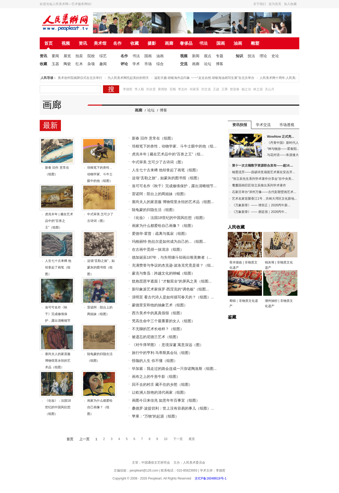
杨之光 (246, 89)
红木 (79, 64)
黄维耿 (162, 89)
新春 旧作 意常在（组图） (153, 138)
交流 (184, 64)
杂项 (91, 64)
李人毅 (139, 89)
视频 (65, 43)
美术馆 (100, 43)
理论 (263, 56)
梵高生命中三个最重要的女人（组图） (163, 321)
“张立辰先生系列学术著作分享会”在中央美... (263, 179)
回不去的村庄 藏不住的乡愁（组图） (162, 384)
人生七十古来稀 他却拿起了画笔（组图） (58, 267)
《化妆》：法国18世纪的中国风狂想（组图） (58, 407)
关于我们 (259, 4)
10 (165, 439)
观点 (207, 56)
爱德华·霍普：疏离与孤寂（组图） (160, 233)
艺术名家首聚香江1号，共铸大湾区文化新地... (264, 198)
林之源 (258, 89)
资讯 (83, 43)
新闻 (195, 56)
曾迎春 (234, 89)
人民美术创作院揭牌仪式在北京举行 (78, 78)
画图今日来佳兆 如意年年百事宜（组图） (166, 400)
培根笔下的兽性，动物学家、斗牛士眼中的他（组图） (100, 174)
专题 (219, 56)
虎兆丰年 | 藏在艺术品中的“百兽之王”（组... (167, 154)
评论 (124, 64)
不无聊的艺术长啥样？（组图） (158, 329)
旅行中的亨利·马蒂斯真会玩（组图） (162, 353)
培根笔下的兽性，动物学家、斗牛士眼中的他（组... (174, 146)
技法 (251, 56)
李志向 (183, 89)
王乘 (224, 89)
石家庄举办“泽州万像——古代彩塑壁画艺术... (264, 192)
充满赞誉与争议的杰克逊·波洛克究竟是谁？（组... (173, 265)
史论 (275, 56)
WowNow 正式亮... (280, 136)
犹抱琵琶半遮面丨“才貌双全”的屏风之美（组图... (172, 281)
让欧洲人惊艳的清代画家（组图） (160, 392)
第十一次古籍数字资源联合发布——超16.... (262, 165)
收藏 (134, 43)
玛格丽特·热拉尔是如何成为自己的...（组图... (169, 241)
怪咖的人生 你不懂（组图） (154, 360)
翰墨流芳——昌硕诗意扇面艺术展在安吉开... (263, 172)
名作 (117, 43)
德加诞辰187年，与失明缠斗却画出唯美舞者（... (172, 257)
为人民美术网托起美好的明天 (129, 78)
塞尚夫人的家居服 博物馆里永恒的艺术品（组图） (57, 360)
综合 (160, 64)
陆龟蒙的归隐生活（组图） (154, 210)
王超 (216, 89)
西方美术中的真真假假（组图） (158, 313)
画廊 (169, 43)
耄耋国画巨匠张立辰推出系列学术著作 (259, 185)
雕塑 (255, 43)
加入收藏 (290, 4)
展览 (67, 56)
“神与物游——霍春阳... (283, 149)
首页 (48, 43)
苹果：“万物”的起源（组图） (155, 416)
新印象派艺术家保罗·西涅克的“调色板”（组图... (170, 289)
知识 (239, 56)
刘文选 (206, 89)
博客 (219, 64)
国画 (220, 43)
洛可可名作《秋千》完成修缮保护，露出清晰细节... (174, 186)
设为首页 (275, 4)
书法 (203, 43)
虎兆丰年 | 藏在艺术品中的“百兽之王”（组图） (59, 220)
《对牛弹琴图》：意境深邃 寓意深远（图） (167, 345)
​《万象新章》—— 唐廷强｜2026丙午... (259, 212)
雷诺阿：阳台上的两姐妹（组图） (160, 194)
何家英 (194, 89)
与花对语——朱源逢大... (284, 155)
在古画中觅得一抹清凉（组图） (158, 249)
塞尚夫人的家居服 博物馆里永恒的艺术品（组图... (173, 202)
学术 (136, 64)
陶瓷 (67, 64)
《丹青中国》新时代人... (284, 143)
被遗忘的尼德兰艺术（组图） (156, 337)
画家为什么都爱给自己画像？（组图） (100, 407)
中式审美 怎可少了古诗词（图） (158, 162)
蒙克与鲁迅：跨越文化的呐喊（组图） (163, 273)
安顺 (173, 89)
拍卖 (79, 56)
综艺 (103, 56)
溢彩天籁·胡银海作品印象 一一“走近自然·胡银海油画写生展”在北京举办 (205, 78)
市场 (148, 64)
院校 (91, 56)
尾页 (192, 439)
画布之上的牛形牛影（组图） (156, 376)
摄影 (152, 43)
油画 (238, 43)
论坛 (207, 64)
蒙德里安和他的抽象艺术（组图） (160, 305)
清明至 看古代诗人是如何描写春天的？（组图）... (173, 297)
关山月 (269, 89)
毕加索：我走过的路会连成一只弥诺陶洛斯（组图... (174, 368)
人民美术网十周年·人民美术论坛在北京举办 (291, 78)
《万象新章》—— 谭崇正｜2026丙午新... (261, 205)
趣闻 (103, 64)
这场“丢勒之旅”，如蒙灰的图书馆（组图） (101, 267)
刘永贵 (151, 89)
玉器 (55, 64)
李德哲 (127, 89)
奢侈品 (186, 43)
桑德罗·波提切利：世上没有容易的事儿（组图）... (173, 408)
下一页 (178, 439)
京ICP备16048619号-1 (210, 478)
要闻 (55, 56)
